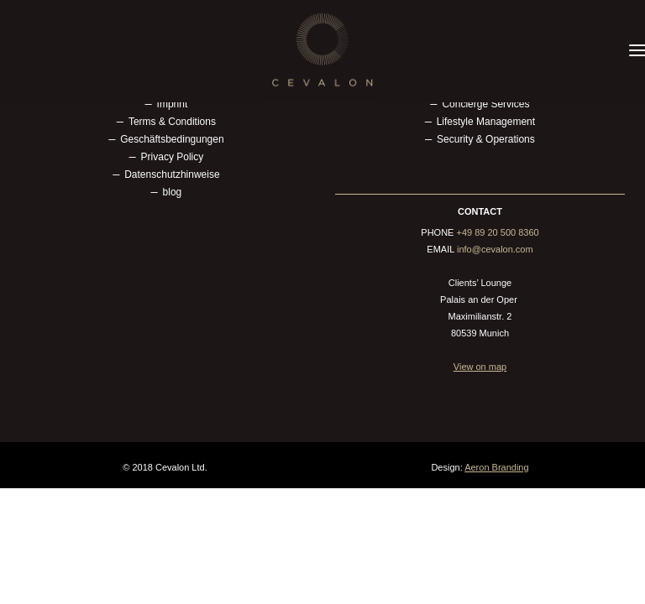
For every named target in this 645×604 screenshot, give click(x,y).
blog (172, 192)
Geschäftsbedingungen (171, 139)
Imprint (172, 104)
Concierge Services (485, 104)
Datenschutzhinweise (171, 174)
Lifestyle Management (486, 122)
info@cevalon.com (495, 249)
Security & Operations (486, 139)
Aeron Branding (496, 467)
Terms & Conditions (172, 122)
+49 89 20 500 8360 (498, 232)
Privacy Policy (172, 157)
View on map (480, 367)
